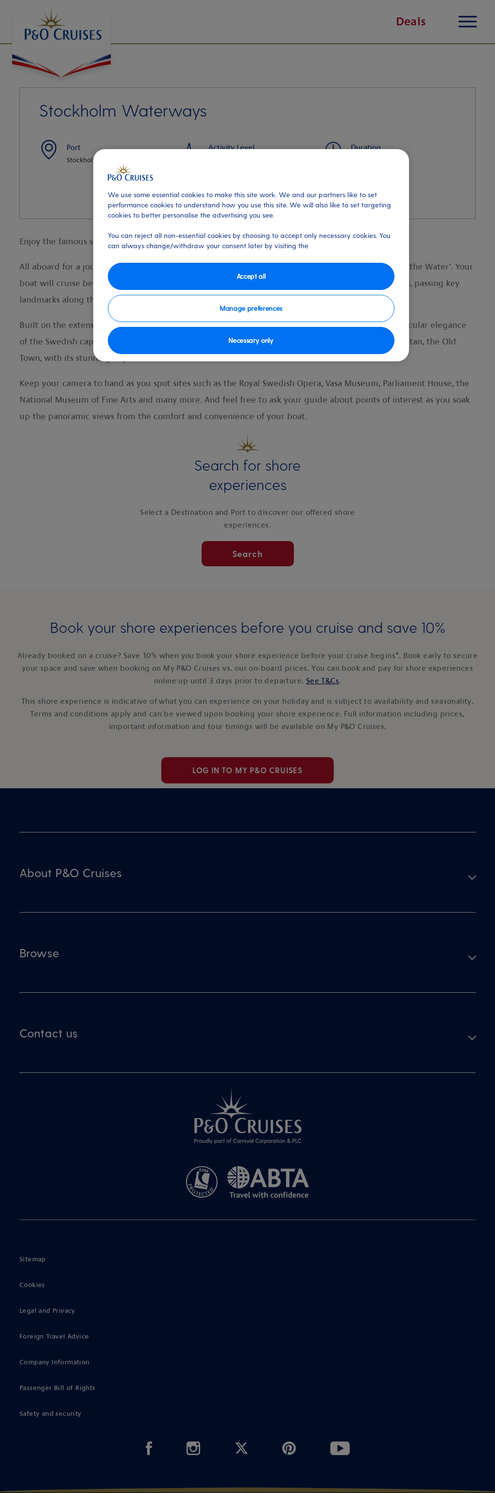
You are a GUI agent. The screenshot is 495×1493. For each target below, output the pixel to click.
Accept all (251, 276)
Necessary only (250, 340)
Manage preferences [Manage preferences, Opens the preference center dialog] (251, 308)
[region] (251, 255)
